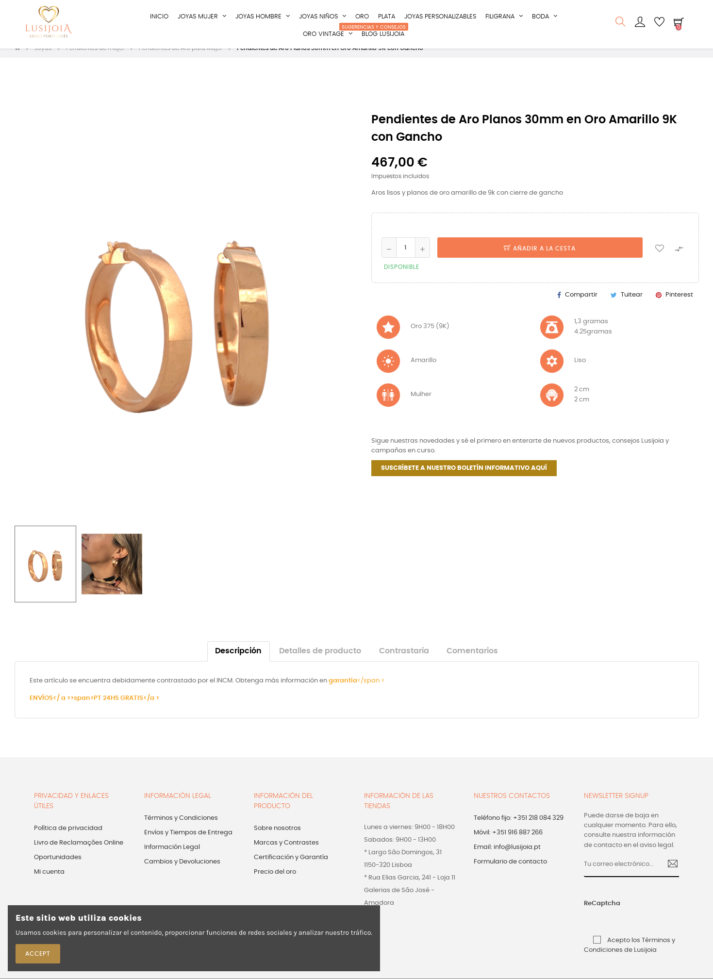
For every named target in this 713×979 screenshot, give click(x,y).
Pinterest (679, 304)
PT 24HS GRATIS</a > (126, 708)
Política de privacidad (68, 838)
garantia (343, 691)
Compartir (581, 304)
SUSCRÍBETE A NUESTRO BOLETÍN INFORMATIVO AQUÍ (464, 478)
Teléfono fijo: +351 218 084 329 (519, 828)
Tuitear (632, 304)
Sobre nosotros (277, 838)
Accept (37, 954)
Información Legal (172, 857)
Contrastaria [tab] (404, 661)
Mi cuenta (49, 882)
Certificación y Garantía (291, 867)
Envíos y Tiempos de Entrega (188, 843)
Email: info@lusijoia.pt (507, 857)
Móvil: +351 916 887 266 (508, 843)
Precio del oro (275, 882)
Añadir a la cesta (540, 259)
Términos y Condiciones (181, 828)
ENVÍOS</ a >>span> (62, 708)
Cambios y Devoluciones (182, 872)
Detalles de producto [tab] (320, 661)
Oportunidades (58, 867)
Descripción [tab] (238, 661)
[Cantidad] (406, 257)
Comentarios (472, 661)
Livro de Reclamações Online (78, 853)
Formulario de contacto (510, 872)
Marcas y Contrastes (286, 853)
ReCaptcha (594, 914)
